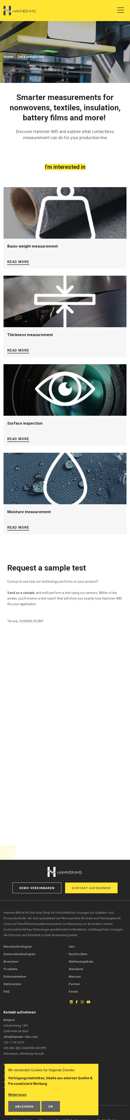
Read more (18, 262)
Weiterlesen (17, 1095)
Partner (74, 984)
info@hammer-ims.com (20, 1036)
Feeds (73, 991)
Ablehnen (24, 1106)
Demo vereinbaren (37, 888)
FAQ (7, 991)
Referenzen (12, 984)
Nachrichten (78, 954)
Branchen (11, 961)
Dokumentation (15, 976)
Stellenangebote (81, 961)
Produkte (10, 969)
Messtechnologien (18, 946)
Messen (75, 976)
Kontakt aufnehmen (91, 888)
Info (71, 946)
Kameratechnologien (19, 954)
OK (50, 1106)
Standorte (76, 969)
